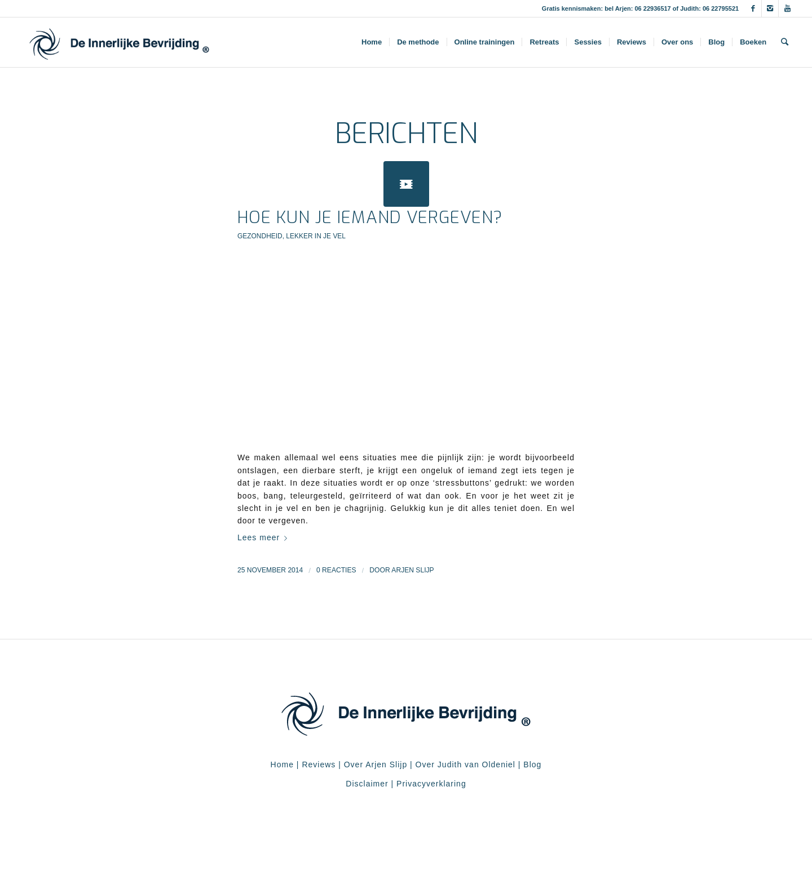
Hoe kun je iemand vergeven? (370, 217)
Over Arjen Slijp (375, 764)
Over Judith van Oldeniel (464, 764)
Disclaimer (367, 783)
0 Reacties (336, 570)
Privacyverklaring (431, 783)
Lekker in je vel (316, 236)
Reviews (319, 764)
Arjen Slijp (412, 570)
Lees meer (264, 537)
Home (282, 764)
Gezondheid (260, 236)
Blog (532, 764)
